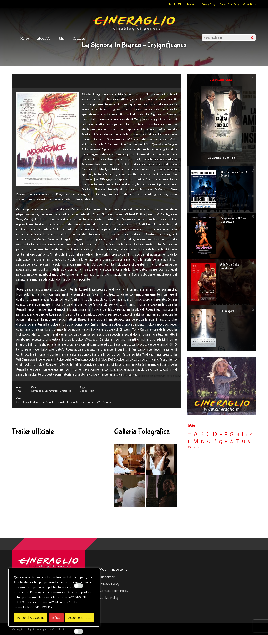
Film (61, 38)
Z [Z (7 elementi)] (202, 447)
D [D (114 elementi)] (215, 434)
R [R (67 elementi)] (226, 441)
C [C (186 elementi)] (208, 434)
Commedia (37, 390)
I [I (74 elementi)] (242, 434)
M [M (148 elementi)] (195, 441)
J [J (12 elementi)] (246, 435)
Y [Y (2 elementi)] (198, 447)
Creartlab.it (58, 629)
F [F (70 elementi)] (225, 434)
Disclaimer (192, 4)
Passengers (227, 311)
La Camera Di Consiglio (222, 157)
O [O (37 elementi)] (208, 441)
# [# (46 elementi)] (189, 434)
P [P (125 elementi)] (215, 441)
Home (24, 38)
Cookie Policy (249, 4)
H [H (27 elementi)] (237, 434)
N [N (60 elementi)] (203, 441)
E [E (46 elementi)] (220, 434)
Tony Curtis (90, 401)
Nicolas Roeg (86, 390)
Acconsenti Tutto (79, 618)
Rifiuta (56, 618)
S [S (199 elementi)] (232, 441)
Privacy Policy (208, 4)
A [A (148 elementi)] (196, 434)
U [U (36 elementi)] (243, 441)
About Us (43, 38)
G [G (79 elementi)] (232, 434)
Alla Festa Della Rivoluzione (229, 266)
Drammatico (52, 390)
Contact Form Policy (229, 4)
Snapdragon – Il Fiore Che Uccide (233, 220)
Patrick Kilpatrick (55, 401)
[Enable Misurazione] (78, 631)
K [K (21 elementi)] (250, 435)
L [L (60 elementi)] (189, 441)
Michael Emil (37, 401)
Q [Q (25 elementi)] (220, 441)
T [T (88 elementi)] (237, 441)
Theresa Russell (74, 401)
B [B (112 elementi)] (202, 434)
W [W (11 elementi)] (189, 447)
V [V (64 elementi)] (249, 441)
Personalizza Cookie (30, 618)
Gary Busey (22, 401)
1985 (18, 390)
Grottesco (65, 390)
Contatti (79, 38)
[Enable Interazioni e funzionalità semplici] (78, 585)
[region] (54, 597)
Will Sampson (105, 401)
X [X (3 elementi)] (194, 447)
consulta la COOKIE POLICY (33, 607)
